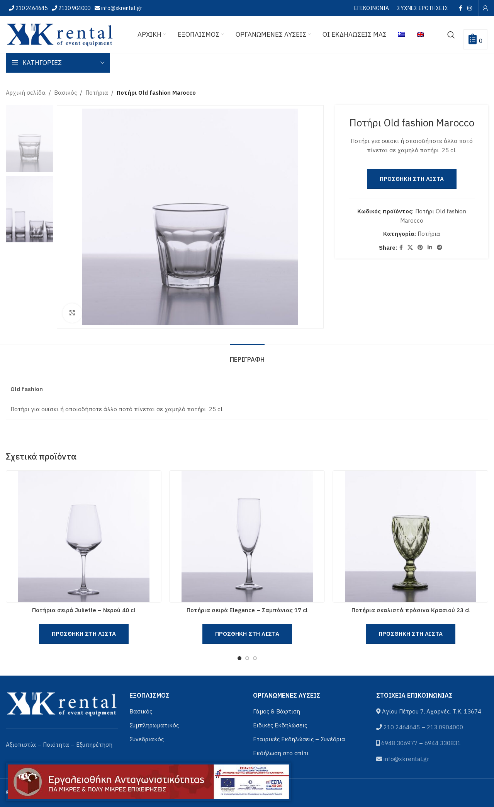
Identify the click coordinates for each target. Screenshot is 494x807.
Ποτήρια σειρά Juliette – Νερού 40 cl (83, 610)
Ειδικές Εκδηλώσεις (280, 725)
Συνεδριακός (146, 739)
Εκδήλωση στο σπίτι (281, 753)
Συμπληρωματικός (154, 725)
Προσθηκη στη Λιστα (412, 178)
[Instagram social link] (470, 8)
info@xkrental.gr (121, 8)
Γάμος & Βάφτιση (276, 711)
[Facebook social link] (460, 8)
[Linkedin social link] (430, 247)
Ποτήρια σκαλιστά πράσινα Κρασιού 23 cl (410, 610)
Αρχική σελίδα (26, 92)
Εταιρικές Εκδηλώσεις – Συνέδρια (299, 739)
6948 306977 (399, 743)
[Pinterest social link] (420, 247)
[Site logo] (60, 33)
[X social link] (410, 247)
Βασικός (65, 92)
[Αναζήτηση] (451, 35)
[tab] (247, 356)
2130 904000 (73, 8)
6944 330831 (442, 743)
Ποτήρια (96, 92)
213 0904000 (445, 727)
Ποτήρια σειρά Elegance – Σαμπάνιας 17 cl (247, 610)
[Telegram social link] (440, 247)
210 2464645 (31, 8)
